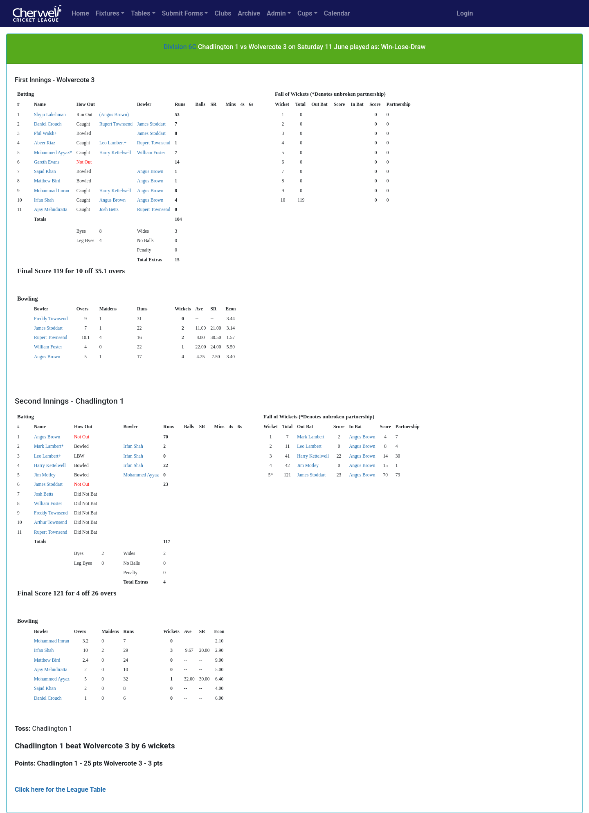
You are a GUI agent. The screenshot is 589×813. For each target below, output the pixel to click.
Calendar (337, 13)
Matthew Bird (47, 180)
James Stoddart (151, 123)
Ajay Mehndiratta (50, 209)
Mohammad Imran (51, 190)
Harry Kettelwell (115, 152)
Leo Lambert (309, 446)
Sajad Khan (45, 171)
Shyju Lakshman (50, 114)
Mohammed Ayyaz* (53, 152)
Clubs (222, 13)
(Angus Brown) (114, 114)
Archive (249, 13)
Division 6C (180, 47)
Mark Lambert (310, 436)
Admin (276, 13)
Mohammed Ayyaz (141, 474)
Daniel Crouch (47, 123)
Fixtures (107, 13)
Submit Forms (182, 13)
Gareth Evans (46, 161)
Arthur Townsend (50, 522)
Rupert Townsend (116, 123)
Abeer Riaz (44, 142)
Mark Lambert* (49, 446)
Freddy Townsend (50, 318)
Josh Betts (109, 209)
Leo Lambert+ (112, 142)
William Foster (151, 152)
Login (464, 13)
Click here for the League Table (60, 789)
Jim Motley (308, 465)
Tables (140, 13)
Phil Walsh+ (45, 133)
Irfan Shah (44, 200)
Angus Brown (150, 171)
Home (80, 13)
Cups (304, 13)
